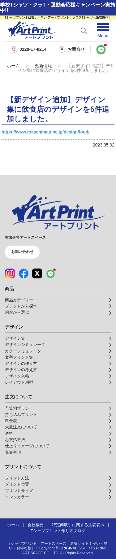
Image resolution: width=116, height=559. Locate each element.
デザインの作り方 (21, 363)
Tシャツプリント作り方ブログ (58, 531)
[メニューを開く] (102, 30)
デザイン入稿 (17, 376)
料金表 (11, 421)
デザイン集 (15, 338)
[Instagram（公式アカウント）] (10, 273)
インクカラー (17, 497)
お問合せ (71, 49)
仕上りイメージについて (27, 446)
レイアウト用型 (19, 382)
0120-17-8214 (32, 49)
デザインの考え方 (21, 370)
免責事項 (13, 452)
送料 (9, 433)
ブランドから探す (21, 306)
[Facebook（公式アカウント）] (23, 273)
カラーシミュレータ (23, 351)
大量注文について (21, 427)
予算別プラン (17, 408)
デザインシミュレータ (25, 345)
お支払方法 (15, 440)
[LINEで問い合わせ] (101, 49)
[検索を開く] (84, 30)
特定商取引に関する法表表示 (78, 525)
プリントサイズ (19, 491)
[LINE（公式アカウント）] (51, 273)
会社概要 (36, 525)
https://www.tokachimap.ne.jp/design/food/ (45, 131)
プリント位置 (17, 484)
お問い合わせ (22, 252)
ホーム (13, 65)
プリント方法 (17, 478)
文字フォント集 (19, 357)
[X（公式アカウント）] (37, 273)
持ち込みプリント (21, 415)
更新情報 (43, 65)
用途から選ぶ (17, 312)
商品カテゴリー (19, 300)
